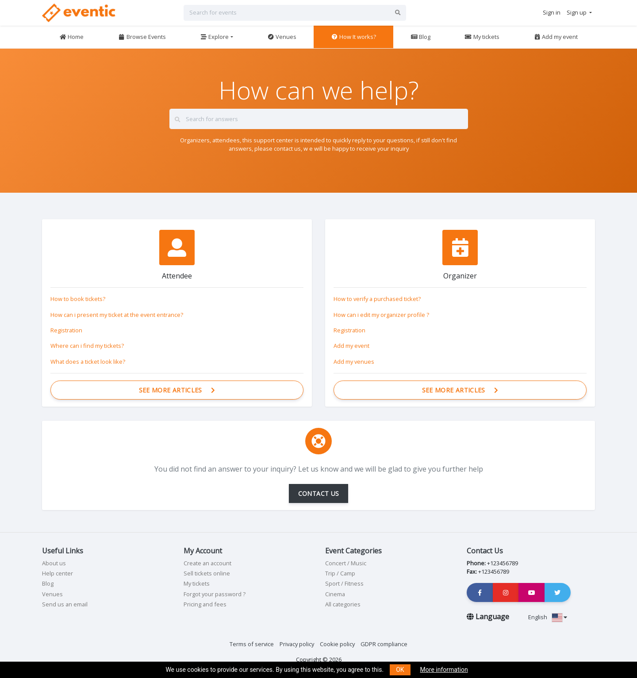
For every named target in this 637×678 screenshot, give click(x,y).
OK (400, 669)
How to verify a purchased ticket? (377, 299)
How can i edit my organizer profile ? (381, 315)
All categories (343, 604)
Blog (420, 37)
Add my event (555, 37)
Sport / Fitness (344, 583)
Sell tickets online (207, 573)
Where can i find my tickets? (87, 346)
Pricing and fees (205, 604)
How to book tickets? (77, 299)
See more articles (177, 390)
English (547, 617)
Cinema (335, 594)
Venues (281, 37)
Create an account (207, 563)
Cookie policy (337, 644)
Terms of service (252, 644)
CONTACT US (318, 493)
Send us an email (65, 604)
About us (54, 563)
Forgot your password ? (215, 594)
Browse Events (142, 37)
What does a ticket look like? (87, 362)
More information (444, 669)
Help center (57, 573)
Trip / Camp (340, 573)
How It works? (353, 37)
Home (71, 37)
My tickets (481, 37)
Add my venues (354, 362)
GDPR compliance (384, 644)
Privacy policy (297, 644)
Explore (214, 37)
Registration (66, 330)
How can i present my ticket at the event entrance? (116, 315)
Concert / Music (345, 563)
